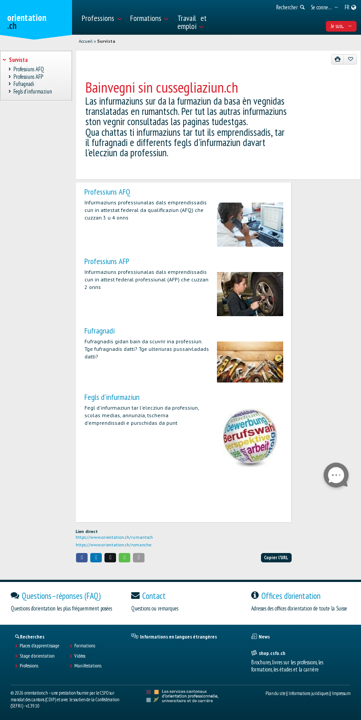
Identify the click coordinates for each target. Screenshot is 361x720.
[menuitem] (101, 17)
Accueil (85, 41)
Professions (29, 666)
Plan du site (275, 693)
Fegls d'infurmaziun (112, 397)
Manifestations (87, 666)
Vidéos (79, 656)
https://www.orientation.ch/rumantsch (114, 537)
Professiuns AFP (106, 261)
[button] (82, 557)
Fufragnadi (99, 330)
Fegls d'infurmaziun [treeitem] (32, 91)
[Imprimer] (338, 59)
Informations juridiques (309, 693)
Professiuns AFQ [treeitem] (28, 69)
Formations (84, 646)
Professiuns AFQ (107, 192)
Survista (106, 41)
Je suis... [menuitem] (341, 26)
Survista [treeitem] (18, 60)
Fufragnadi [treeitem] (23, 84)
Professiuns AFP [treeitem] (28, 77)
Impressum (341, 693)
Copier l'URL (276, 557)
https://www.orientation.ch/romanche (113, 545)
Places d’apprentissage (39, 646)
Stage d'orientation (37, 656)
